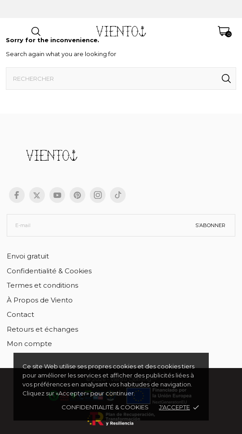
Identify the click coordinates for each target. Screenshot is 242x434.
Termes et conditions (42, 285)
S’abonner (210, 225)
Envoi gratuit (28, 256)
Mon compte (29, 343)
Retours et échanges (42, 329)
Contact (20, 314)
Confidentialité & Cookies (49, 271)
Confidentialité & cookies (105, 407)
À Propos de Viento (40, 300)
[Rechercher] (121, 78)
